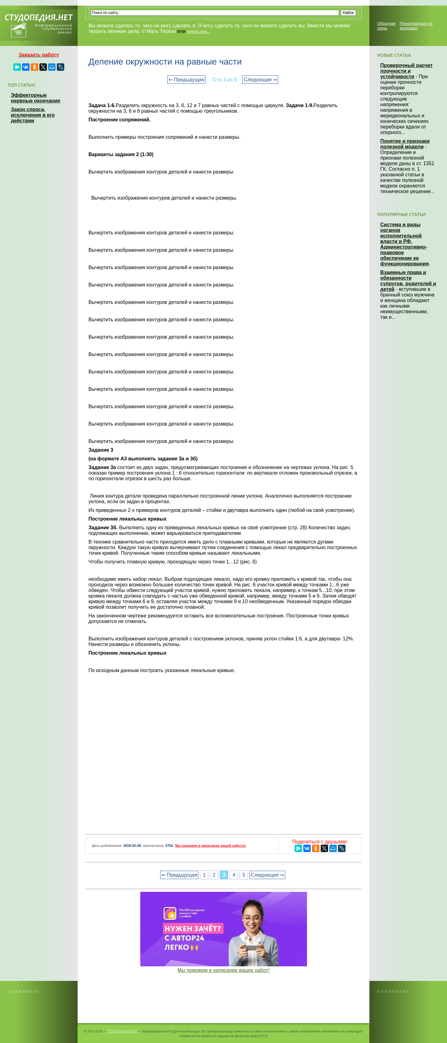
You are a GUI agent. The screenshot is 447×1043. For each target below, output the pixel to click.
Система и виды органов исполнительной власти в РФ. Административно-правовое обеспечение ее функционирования (404, 244)
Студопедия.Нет (122, 1031)
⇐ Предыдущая (186, 79)
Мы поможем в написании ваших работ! (224, 970)
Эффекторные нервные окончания (35, 98)
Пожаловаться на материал (416, 25)
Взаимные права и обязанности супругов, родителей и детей (408, 281)
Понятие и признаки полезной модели (405, 143)
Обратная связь (386, 25)
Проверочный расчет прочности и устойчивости (406, 71)
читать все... (198, 31)
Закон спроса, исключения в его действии (33, 115)
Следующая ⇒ (260, 79)
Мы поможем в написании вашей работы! (210, 845)
